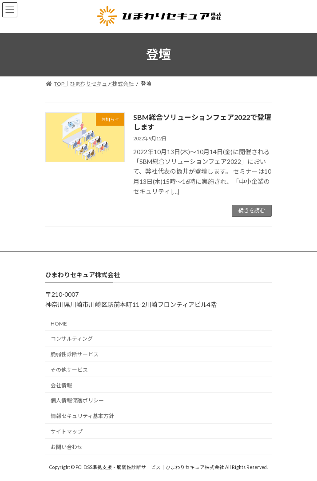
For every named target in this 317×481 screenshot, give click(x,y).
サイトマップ (67, 431)
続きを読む (251, 210)
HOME (59, 323)
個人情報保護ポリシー (77, 400)
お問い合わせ (67, 446)
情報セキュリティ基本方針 (82, 416)
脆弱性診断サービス (75, 354)
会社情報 (61, 385)
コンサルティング (72, 338)
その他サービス (69, 369)
